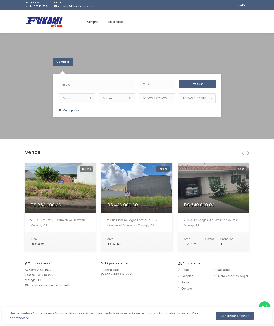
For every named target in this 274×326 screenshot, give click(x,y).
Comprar (92, 22)
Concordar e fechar (235, 316)
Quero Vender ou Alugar (232, 275)
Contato (186, 287)
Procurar (197, 82)
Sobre (185, 281)
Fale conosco (114, 22)
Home (185, 268)
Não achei (223, 268)
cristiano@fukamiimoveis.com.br (49, 284)
